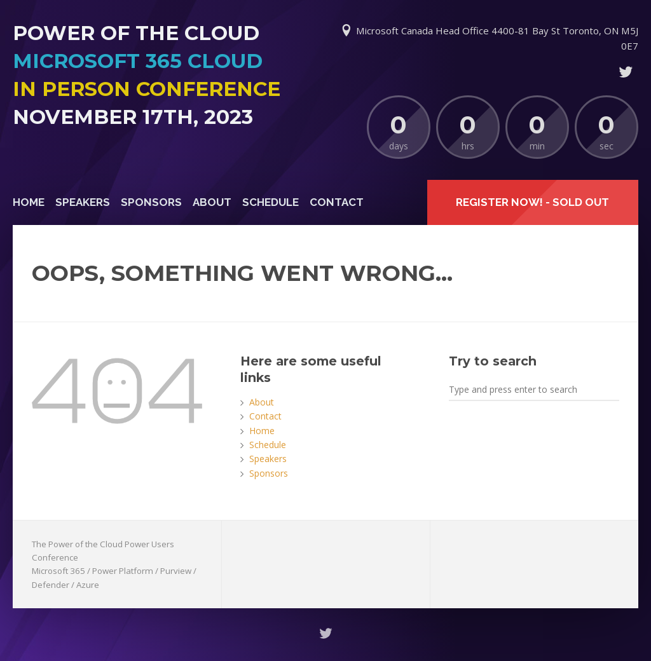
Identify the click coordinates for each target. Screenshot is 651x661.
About (212, 202)
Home (29, 202)
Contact (337, 202)
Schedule (270, 202)
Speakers (82, 202)
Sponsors (151, 202)
